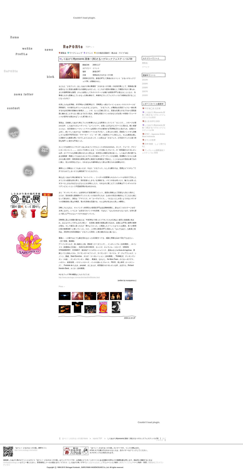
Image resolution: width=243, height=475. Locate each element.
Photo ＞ (62, 286)
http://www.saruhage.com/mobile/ (26, 450)
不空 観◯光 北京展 (152, 108)
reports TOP (97, 438)
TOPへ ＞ (90, 47)
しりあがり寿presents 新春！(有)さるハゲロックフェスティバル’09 (154, 127)
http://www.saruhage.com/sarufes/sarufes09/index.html (79, 277)
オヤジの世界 (150, 140)
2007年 (145, 91)
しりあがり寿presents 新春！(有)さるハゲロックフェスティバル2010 (154, 114)
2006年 (145, 95)
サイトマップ (161, 439)
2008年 (145, 88)
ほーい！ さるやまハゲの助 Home (75, 438)
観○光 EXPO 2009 (152, 121)
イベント (146, 67)
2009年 (145, 84)
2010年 (145, 80)
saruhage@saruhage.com (11, 462)
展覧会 (145, 63)
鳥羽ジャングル (125, 462)
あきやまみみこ (95, 462)
